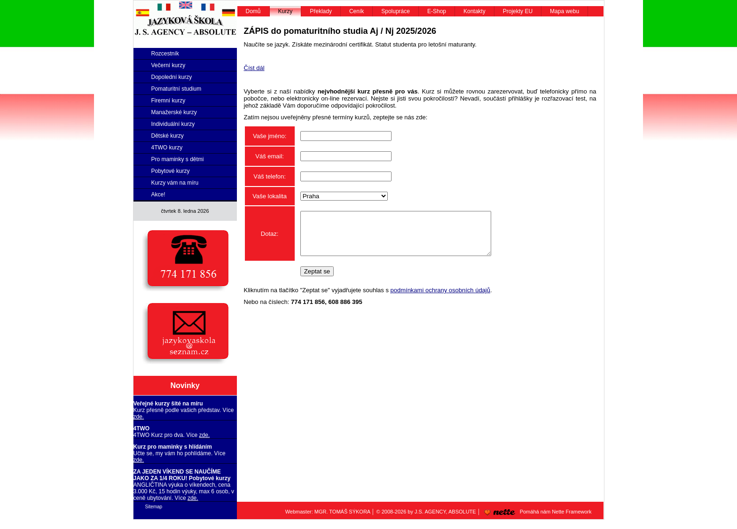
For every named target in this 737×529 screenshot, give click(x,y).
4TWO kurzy (167, 147)
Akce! (158, 194)
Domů (253, 11)
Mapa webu (564, 11)
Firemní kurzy (168, 100)
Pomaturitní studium (176, 89)
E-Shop (436, 11)
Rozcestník (165, 53)
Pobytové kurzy (170, 171)
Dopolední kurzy (171, 77)
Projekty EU (518, 11)
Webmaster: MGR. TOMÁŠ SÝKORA (327, 511)
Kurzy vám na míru (175, 182)
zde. (138, 416)
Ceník (356, 11)
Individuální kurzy (173, 124)
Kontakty (474, 11)
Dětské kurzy (167, 135)
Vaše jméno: (269, 136)
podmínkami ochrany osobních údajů (440, 298)
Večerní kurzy (168, 65)
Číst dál (254, 67)
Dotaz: (270, 237)
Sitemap (154, 506)
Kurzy (285, 11)
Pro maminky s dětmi (177, 159)
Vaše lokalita (269, 196)
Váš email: (269, 156)
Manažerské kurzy (174, 112)
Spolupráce (395, 11)
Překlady (321, 11)
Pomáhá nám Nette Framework (536, 511)
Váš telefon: (269, 176)
